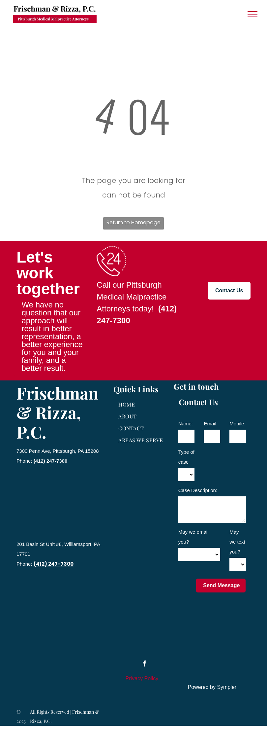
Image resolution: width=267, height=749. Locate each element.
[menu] (252, 14)
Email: (211, 423)
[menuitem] (141, 404)
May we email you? (193, 537)
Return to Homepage (133, 222)
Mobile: (237, 423)
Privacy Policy (142, 678)
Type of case (186, 457)
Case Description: (197, 490)
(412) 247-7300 (51, 461)
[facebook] (144, 664)
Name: (185, 423)
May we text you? (237, 541)
